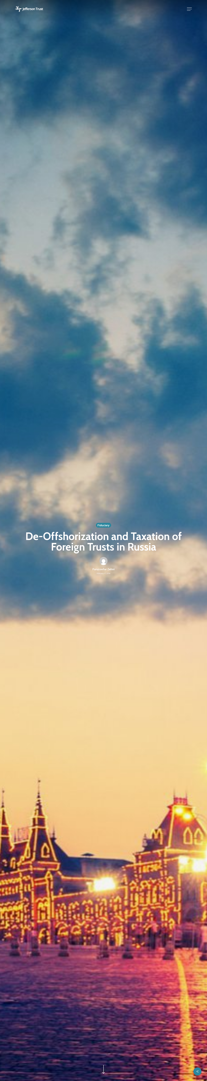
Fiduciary (103, 525)
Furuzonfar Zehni (103, 569)
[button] (189, 9)
